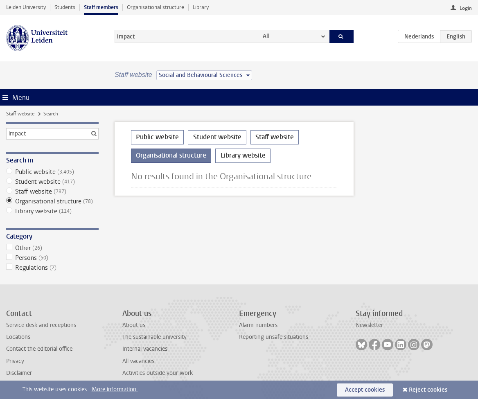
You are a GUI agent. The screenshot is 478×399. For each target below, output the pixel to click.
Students (64, 7)
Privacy (15, 361)
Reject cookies (428, 390)
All (266, 36)
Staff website (20, 113)
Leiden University (26, 7)
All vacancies (138, 361)
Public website (52, 171)
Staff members (101, 7)
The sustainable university (154, 337)
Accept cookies (365, 390)
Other (52, 247)
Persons (52, 257)
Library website (52, 211)
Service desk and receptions (41, 325)
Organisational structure (155, 7)
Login (466, 8)
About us (133, 325)
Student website (52, 181)
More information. (115, 389)
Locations (18, 337)
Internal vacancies (144, 349)
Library (201, 7)
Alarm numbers (258, 325)
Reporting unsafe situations (273, 337)
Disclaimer (19, 373)
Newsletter (369, 325)
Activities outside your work (157, 373)
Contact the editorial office (39, 349)
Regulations (52, 267)
